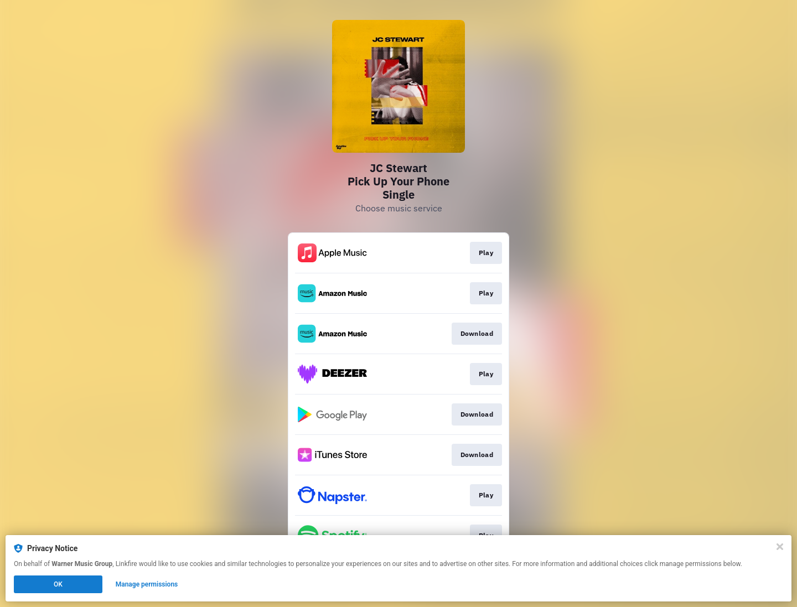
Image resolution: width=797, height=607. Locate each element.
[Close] (780, 547)
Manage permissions (147, 584)
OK (58, 584)
